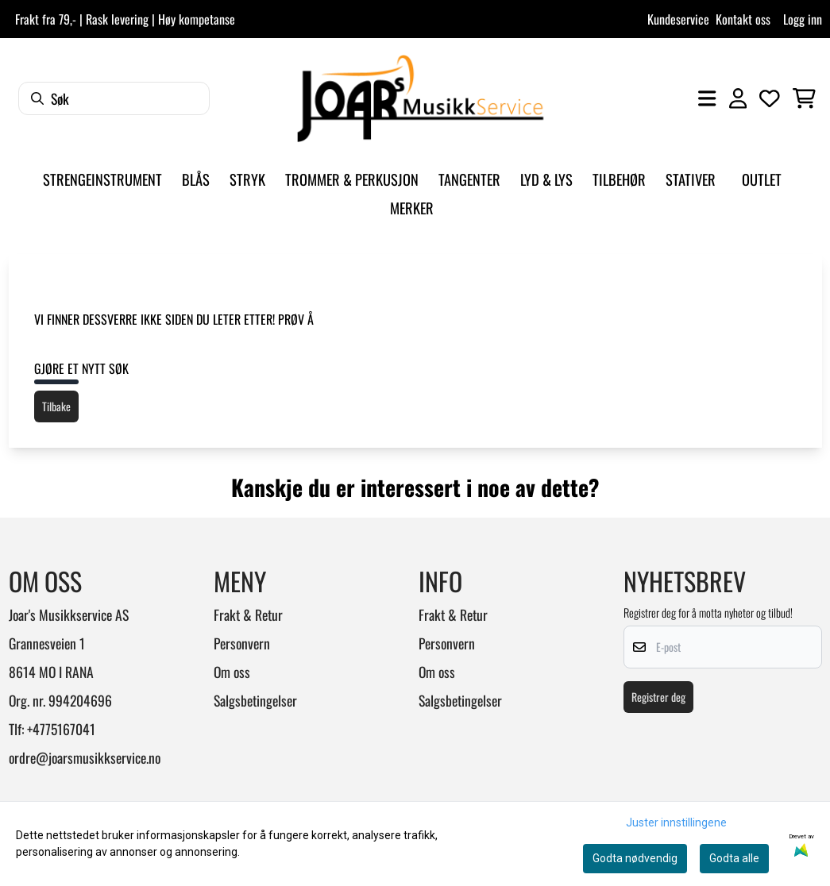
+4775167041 (61, 728)
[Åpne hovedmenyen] (707, 98)
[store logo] (420, 98)
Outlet (762, 179)
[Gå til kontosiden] (738, 98)
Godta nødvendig (635, 858)
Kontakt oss (743, 19)
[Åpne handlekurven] (804, 98)
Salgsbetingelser (255, 700)
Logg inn (802, 19)
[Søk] (114, 98)
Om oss (232, 671)
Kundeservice (678, 19)
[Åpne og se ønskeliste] (769, 98)
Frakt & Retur (248, 614)
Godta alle (734, 858)
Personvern (242, 643)
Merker (412, 207)
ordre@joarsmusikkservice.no (84, 757)
